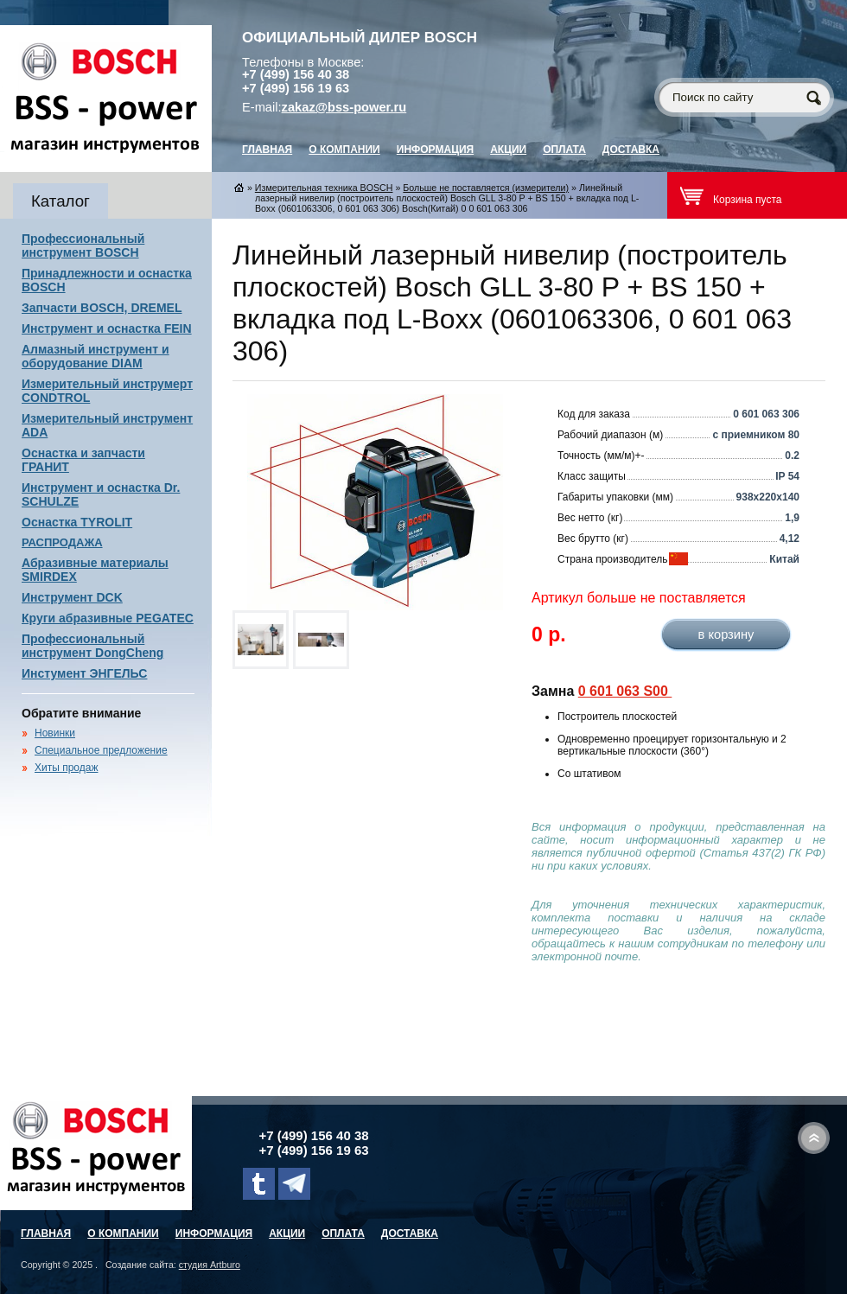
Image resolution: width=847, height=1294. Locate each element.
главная (267, 149)
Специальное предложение (101, 750)
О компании (344, 149)
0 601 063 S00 (625, 691)
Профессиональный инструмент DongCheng (92, 646)
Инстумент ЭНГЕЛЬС (84, 673)
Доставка (630, 149)
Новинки (55, 733)
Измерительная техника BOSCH (324, 187)
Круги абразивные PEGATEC (108, 618)
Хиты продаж (66, 768)
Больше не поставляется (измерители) (486, 187)
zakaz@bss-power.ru (344, 107)
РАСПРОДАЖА (62, 542)
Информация (435, 149)
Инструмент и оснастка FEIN (107, 328)
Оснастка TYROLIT (77, 522)
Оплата (564, 149)
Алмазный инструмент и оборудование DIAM (95, 356)
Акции (508, 149)
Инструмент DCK (72, 597)
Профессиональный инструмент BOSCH (83, 245)
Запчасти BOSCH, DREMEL (102, 308)
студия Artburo (209, 1264)
